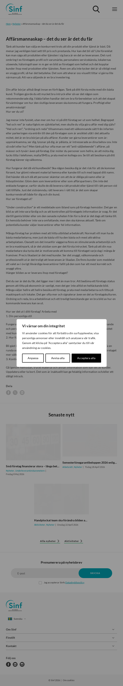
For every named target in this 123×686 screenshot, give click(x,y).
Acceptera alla (86, 358)
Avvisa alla (57, 358)
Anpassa (33, 358)
